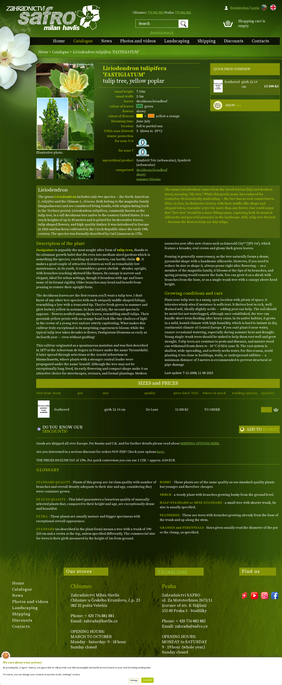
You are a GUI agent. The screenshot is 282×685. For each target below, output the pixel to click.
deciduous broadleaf (151, 170)
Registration (239, 8)
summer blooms (148, 179)
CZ (263, 7)
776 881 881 (156, 13)
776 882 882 (183, 13)
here (160, 452)
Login (255, 8)
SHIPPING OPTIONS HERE (199, 443)
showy (141, 174)
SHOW (233, 105)
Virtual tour (172, 571)
